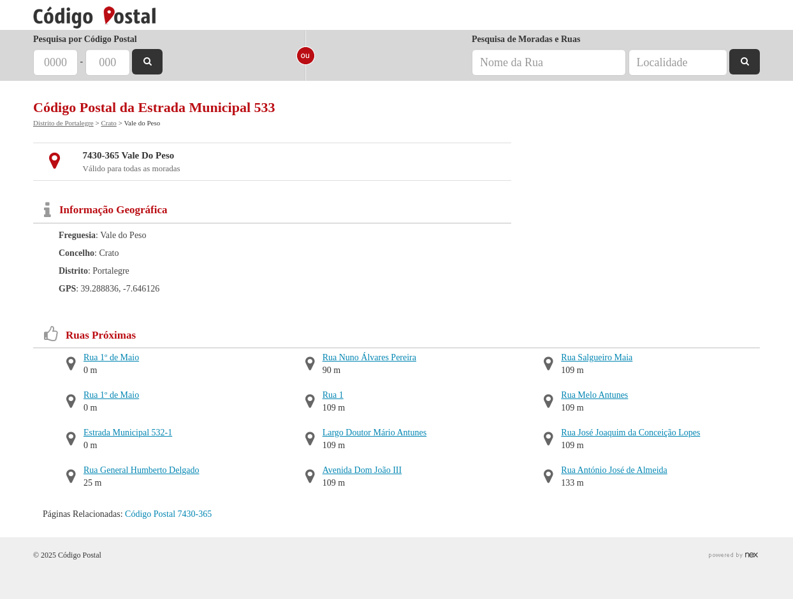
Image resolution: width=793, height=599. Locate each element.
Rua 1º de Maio (111, 357)
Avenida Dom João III (362, 470)
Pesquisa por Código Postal (85, 39)
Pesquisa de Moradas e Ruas (526, 39)
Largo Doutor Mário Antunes (374, 432)
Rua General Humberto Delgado (142, 470)
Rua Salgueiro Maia (596, 357)
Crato (108, 123)
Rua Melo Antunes (594, 395)
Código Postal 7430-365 (168, 514)
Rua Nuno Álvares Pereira (369, 357)
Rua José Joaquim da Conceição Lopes (630, 432)
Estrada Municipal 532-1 (128, 432)
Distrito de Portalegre (63, 123)
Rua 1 (333, 395)
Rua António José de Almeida (614, 470)
